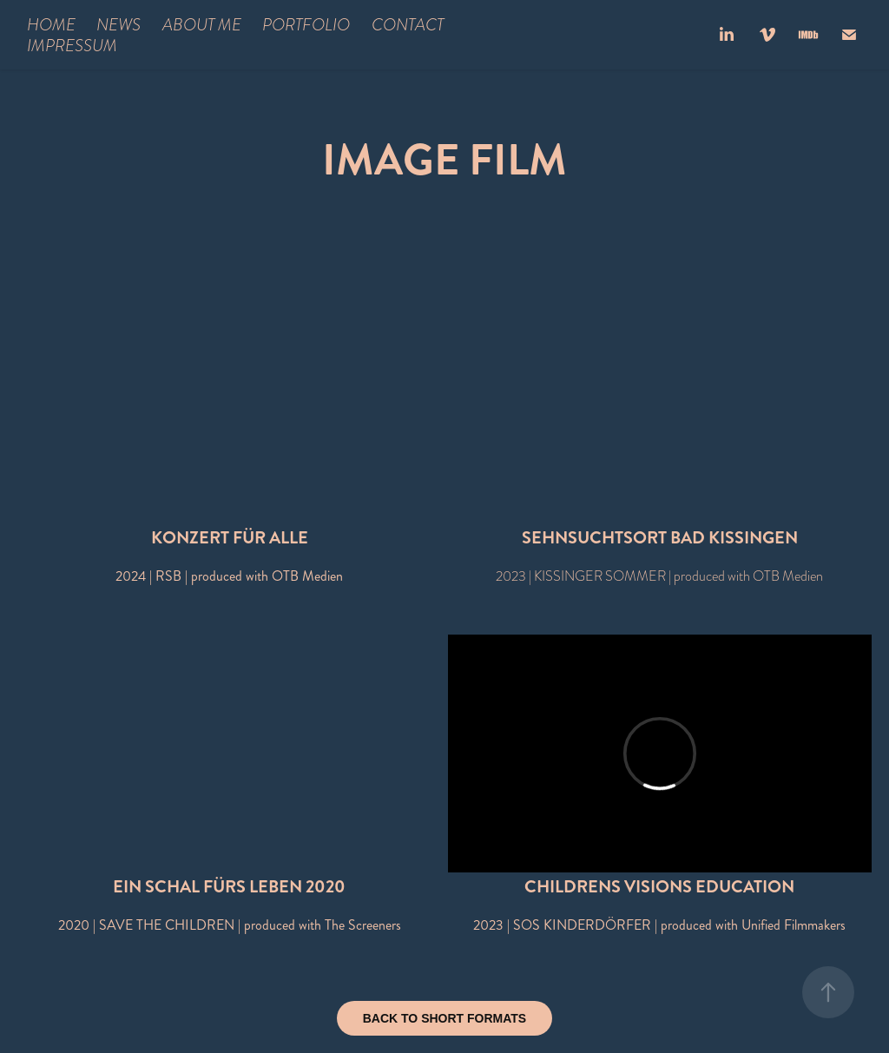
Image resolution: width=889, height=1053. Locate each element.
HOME (51, 24)
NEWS (118, 24)
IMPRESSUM (72, 45)
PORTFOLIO (306, 24)
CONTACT (408, 24)
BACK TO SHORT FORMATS (444, 1018)
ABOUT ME (201, 24)
